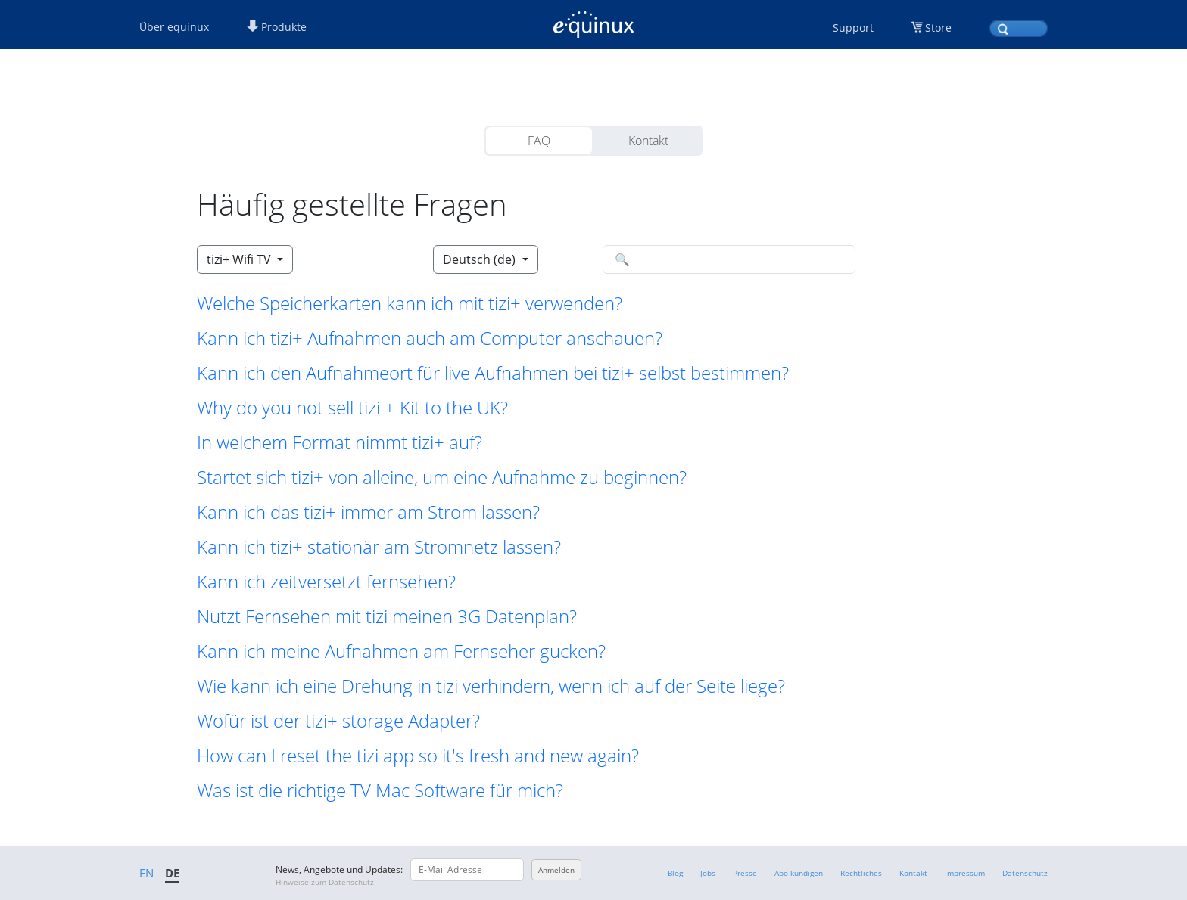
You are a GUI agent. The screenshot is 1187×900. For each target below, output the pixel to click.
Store (938, 27)
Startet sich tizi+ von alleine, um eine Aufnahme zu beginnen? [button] (442, 477)
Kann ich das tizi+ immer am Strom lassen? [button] (368, 512)
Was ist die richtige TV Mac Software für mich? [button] (380, 790)
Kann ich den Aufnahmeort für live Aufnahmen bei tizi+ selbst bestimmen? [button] (493, 373)
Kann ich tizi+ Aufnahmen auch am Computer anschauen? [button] (429, 338)
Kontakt (648, 140)
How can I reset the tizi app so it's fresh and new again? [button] (418, 755)
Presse (745, 872)
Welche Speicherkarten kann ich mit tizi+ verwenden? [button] (409, 303)
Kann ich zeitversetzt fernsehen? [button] (326, 581)
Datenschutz (1025, 872)
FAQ (539, 140)
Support (853, 27)
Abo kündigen (798, 872)
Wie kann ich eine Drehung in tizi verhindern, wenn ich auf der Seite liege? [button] (491, 686)
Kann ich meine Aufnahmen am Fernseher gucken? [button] (401, 651)
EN (146, 872)
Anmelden (556, 869)
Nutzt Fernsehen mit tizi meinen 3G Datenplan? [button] (387, 616)
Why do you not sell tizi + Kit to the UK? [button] (352, 407)
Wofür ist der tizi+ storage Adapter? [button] (338, 720)
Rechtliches (861, 872)
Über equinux (174, 27)
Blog (675, 872)
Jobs (707, 872)
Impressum (965, 872)
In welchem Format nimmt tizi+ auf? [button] (339, 442)
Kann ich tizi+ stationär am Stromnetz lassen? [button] (379, 546)
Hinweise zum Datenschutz (325, 882)
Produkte (277, 27)
